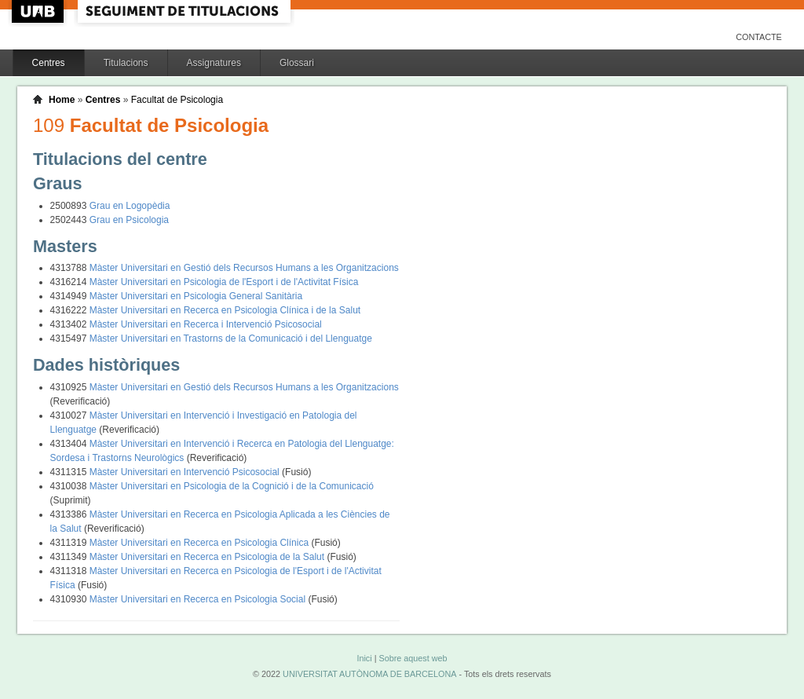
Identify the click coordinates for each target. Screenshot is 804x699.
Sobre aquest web (412, 658)
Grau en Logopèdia (130, 205)
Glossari (297, 62)
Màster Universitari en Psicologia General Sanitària (196, 296)
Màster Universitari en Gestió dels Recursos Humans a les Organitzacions (244, 267)
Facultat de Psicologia (177, 99)
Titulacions (126, 62)
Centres (48, 62)
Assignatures (214, 62)
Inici (363, 658)
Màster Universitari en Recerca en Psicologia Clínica (201, 542)
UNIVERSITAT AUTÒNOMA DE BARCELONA (369, 674)
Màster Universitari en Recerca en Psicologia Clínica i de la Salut (225, 310)
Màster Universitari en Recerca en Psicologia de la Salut (208, 556)
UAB (39, 11)
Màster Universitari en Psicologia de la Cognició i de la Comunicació (232, 486)
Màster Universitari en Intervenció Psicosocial (186, 472)
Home (62, 99)
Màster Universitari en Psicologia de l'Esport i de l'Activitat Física (224, 281)
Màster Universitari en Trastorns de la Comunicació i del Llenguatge (231, 338)
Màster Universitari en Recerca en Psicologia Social (199, 599)
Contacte (759, 37)
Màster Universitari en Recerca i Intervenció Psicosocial (206, 324)
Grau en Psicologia (129, 219)
